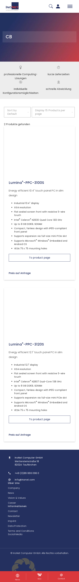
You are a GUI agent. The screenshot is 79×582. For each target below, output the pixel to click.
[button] (39, 570)
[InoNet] (12, 6)
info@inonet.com (25, 479)
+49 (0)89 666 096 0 (27, 473)
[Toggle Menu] (69, 6)
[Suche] (51, 6)
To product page (39, 257)
